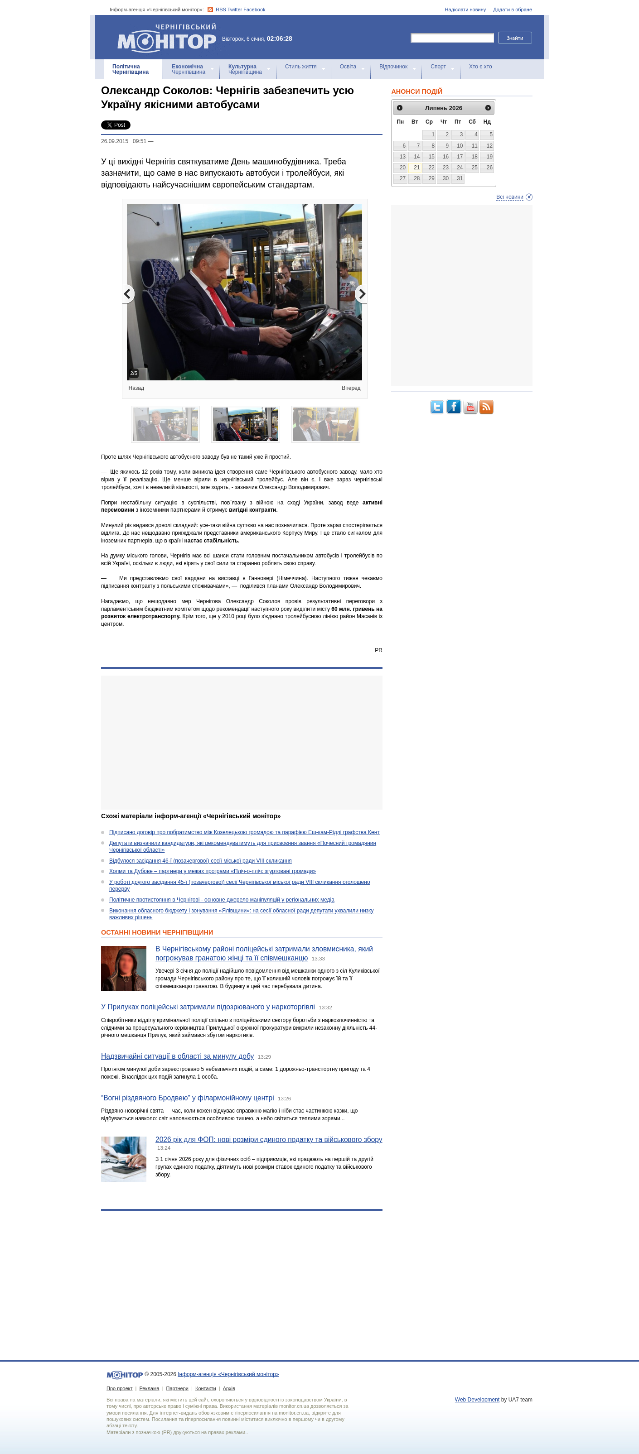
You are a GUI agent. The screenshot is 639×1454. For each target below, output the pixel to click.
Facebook (254, 9)
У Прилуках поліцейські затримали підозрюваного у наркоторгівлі (209, 1007)
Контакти (205, 1388)
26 (490, 167)
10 (460, 146)
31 (460, 178)
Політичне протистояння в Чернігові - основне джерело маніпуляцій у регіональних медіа (221, 900)
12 (490, 146)
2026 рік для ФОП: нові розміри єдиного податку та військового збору (268, 1139)
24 (460, 167)
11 (475, 146)
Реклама (149, 1388)
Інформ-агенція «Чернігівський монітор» (170, 37)
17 (460, 157)
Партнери (177, 1388)
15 (432, 157)
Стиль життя (301, 66)
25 (475, 167)
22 (432, 167)
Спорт (438, 66)
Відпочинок (393, 66)
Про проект (119, 1388)
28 (417, 178)
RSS (221, 9)
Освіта (348, 66)
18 (475, 157)
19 (490, 157)
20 (403, 167)
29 (432, 178)
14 (417, 157)
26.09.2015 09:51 (123, 141)
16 (446, 157)
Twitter (235, 9)
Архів (229, 1388)
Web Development (477, 1399)
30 (446, 178)
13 (403, 157)
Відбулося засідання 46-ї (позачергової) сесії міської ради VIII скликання (200, 861)
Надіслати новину (465, 9)
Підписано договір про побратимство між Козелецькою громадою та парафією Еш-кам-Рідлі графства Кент (244, 832)
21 (417, 167)
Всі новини (509, 197)
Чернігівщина (130, 69)
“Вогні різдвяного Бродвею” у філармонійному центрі (187, 1098)
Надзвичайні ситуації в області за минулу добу (177, 1056)
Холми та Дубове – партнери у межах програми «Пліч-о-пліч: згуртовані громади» (212, 871)
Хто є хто (480, 66)
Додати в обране (512, 9)
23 (446, 167)
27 (403, 178)
